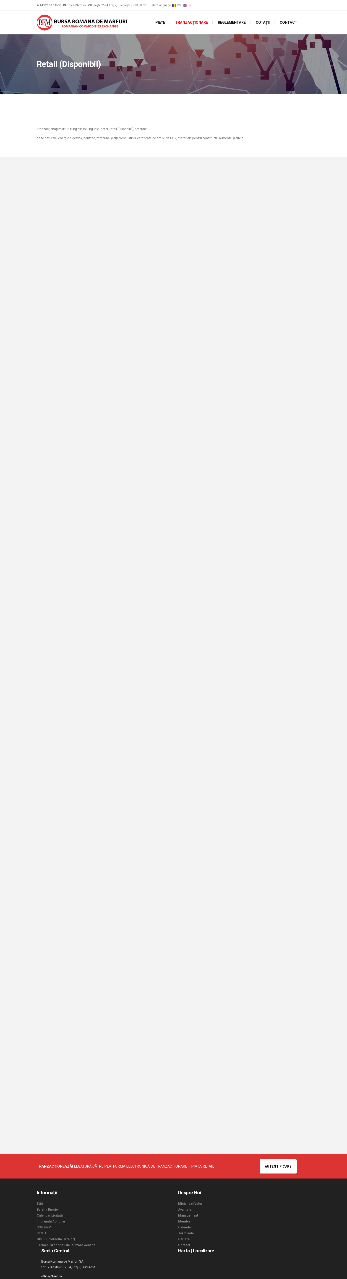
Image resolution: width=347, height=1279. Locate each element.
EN (187, 5)
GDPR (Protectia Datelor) (56, 1239)
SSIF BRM (139, 5)
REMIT (42, 1233)
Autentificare (278, 1166)
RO (176, 5)
